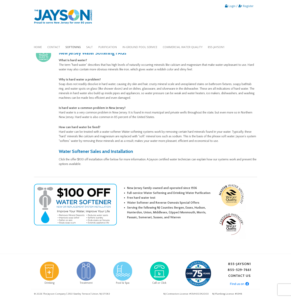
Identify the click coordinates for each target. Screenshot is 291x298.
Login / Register (239, 6)
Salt (89, 47)
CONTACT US (239, 276)
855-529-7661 (239, 270)
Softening (73, 47)
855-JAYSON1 (216, 47)
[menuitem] (38, 47)
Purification (107, 47)
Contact (53, 47)
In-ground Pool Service (139, 47)
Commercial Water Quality (182, 47)
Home (38, 47)
